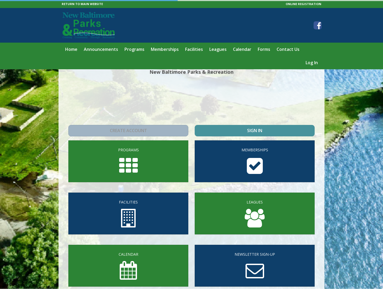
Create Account (128, 130)
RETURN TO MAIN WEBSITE (82, 4)
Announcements (101, 49)
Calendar (242, 49)
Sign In (255, 130)
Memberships (165, 49)
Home (71, 49)
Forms (264, 49)
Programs (134, 49)
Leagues (218, 49)
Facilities (194, 49)
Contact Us (288, 49)
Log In (312, 63)
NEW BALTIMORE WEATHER (191, 100)
